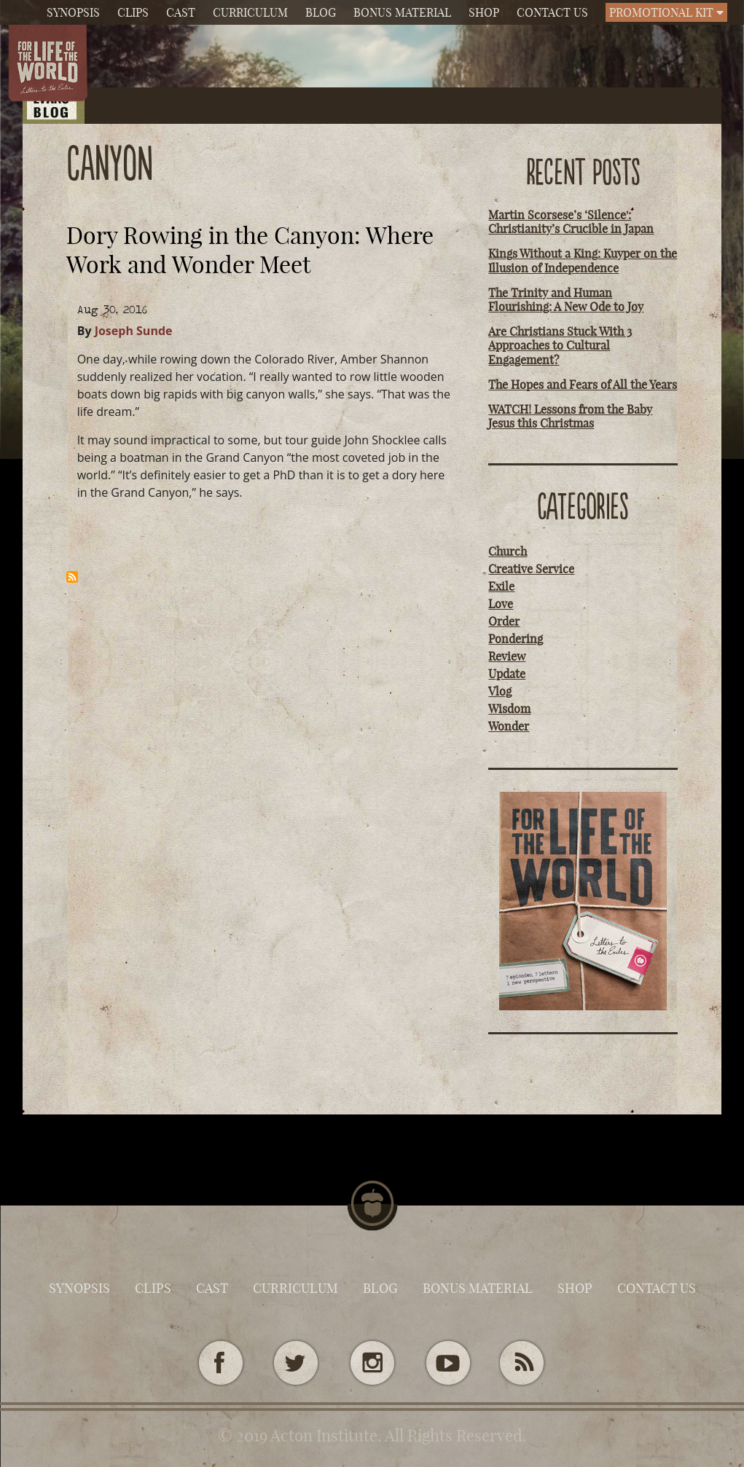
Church (507, 551)
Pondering (515, 639)
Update (506, 673)
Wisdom (509, 708)
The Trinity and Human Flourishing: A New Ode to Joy (565, 300)
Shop (484, 12)
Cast (180, 12)
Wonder (508, 726)
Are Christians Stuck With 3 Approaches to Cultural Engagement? (560, 345)
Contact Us (552, 12)
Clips (133, 12)
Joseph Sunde (134, 331)
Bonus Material (402, 12)
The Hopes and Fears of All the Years (582, 384)
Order (504, 621)
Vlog (500, 691)
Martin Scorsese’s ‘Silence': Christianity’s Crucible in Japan (571, 222)
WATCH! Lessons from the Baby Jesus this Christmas (570, 416)
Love (500, 604)
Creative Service (531, 569)
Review (506, 656)
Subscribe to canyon (72, 577)
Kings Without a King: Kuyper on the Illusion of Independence (582, 260)
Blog (320, 12)
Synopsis (73, 12)
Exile (501, 586)
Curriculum (250, 12)
